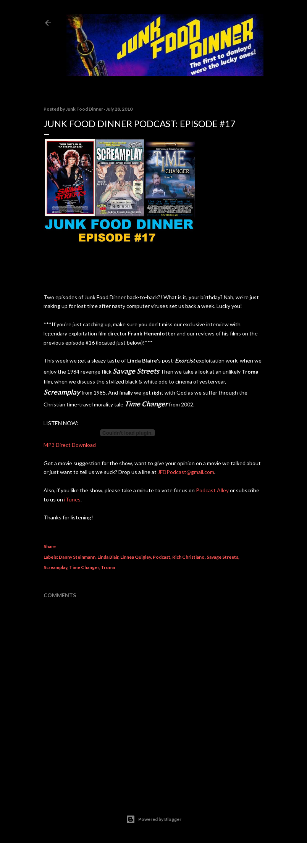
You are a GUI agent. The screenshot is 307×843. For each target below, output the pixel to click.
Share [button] (50, 546)
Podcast (161, 557)
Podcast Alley (212, 490)
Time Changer (84, 567)
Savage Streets (222, 557)
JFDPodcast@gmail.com (186, 472)
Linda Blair (107, 557)
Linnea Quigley (135, 557)
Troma (108, 567)
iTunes (72, 499)
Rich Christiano (188, 557)
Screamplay (55, 567)
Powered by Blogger (153, 819)
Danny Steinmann (77, 557)
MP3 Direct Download (70, 445)
